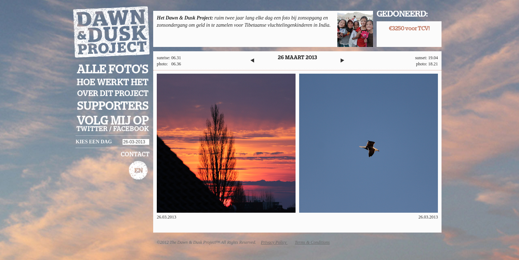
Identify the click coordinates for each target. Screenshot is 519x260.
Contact (135, 154)
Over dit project (112, 94)
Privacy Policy (274, 242)
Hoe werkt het (112, 82)
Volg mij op (113, 121)
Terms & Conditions (312, 242)
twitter (92, 129)
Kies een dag (94, 141)
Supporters (112, 106)
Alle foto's (112, 69)
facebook (131, 129)
